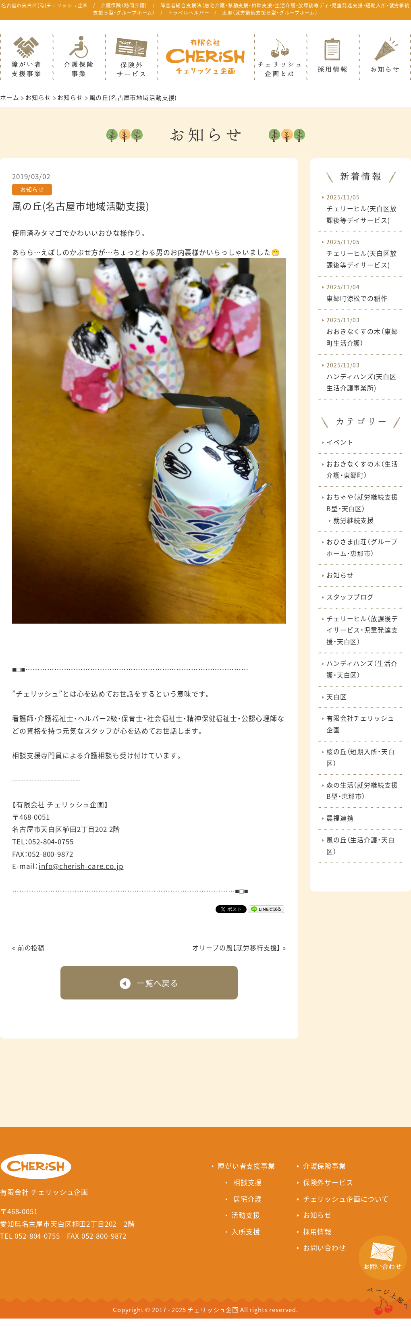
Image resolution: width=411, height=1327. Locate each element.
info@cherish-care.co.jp (81, 866)
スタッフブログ (350, 596)
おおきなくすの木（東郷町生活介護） (362, 332)
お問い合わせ (324, 1247)
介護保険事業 (324, 1166)
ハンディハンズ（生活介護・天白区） (361, 669)
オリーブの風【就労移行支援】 (236, 947)
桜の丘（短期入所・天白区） (360, 757)
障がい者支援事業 (246, 1166)
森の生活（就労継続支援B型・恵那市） (362, 790)
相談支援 (247, 1182)
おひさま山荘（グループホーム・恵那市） (361, 547)
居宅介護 (247, 1199)
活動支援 (245, 1215)
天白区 (336, 696)
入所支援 (245, 1231)
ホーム (9, 97)
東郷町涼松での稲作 (357, 293)
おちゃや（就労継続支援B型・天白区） (362, 502)
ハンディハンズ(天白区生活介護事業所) (361, 377)
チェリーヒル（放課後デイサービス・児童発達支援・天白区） (362, 630)
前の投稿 (31, 947)
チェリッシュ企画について (346, 1199)
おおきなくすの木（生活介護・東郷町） (362, 469)
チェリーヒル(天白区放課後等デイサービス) (361, 209)
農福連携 (339, 818)
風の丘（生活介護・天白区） (360, 845)
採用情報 (317, 1231)
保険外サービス (328, 1182)
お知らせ (38, 97)
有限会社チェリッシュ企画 (360, 723)
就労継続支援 (353, 520)
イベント (339, 442)
